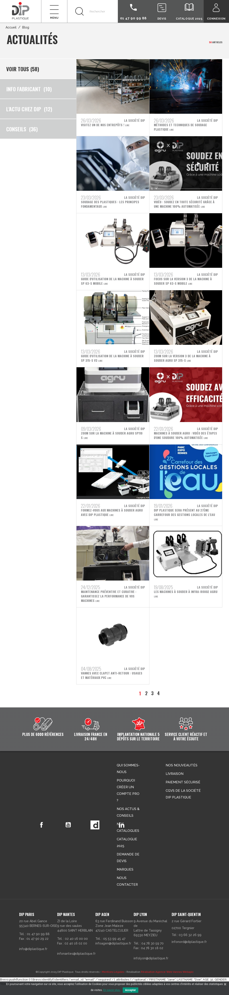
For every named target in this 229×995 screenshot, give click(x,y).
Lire (129, 125)
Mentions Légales (113, 980)
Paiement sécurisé (183, 791)
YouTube (70, 833)
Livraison (174, 782)
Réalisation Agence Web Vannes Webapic (167, 980)
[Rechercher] (92, 11)
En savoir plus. (111, 990)
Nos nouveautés (181, 774)
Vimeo (98, 833)
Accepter (130, 990)
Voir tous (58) (22, 69)
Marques (125, 878)
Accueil (11, 27)
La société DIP (134, 120)
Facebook (42, 833)
